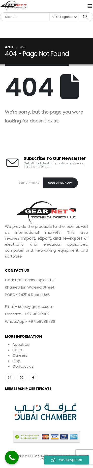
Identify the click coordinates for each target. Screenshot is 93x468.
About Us (20, 344)
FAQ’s (17, 349)
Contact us (22, 366)
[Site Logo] (13, 6)
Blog (16, 360)
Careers (19, 355)
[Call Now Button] (12, 457)
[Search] (85, 17)
